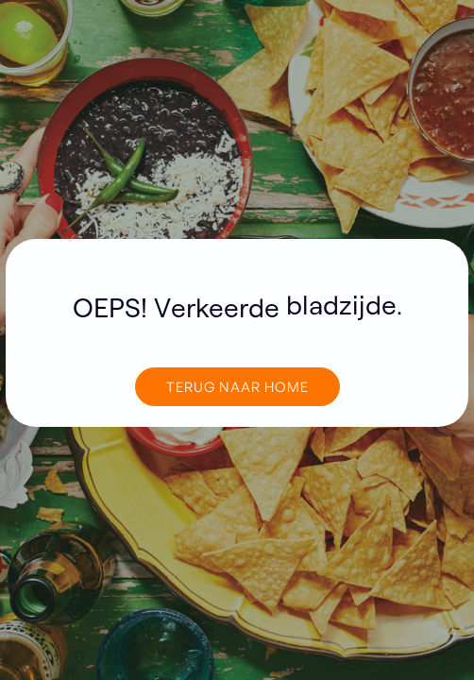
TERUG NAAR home (237, 386)
